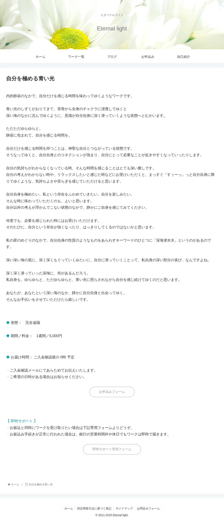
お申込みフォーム (112, 391)
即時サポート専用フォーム (112, 449)
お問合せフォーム (148, 508)
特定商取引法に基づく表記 (94, 508)
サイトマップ (124, 508)
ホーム (68, 508)
